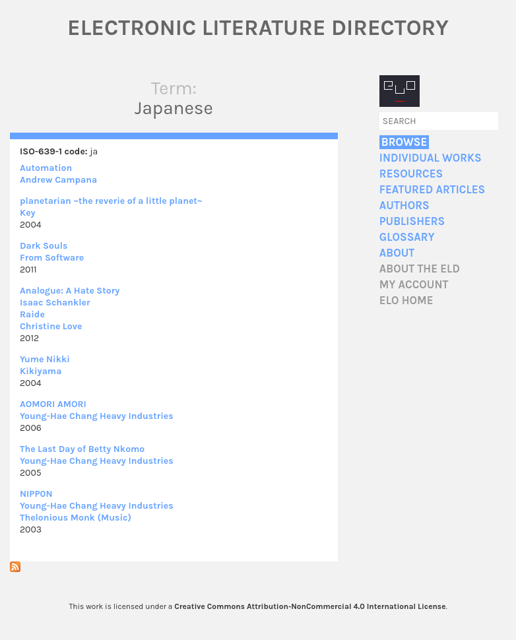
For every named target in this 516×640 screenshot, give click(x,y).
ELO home (406, 300)
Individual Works (430, 158)
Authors (404, 205)
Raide (32, 314)
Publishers (412, 221)
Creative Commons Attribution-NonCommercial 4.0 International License (309, 606)
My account (414, 284)
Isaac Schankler (55, 302)
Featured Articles (432, 189)
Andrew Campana (58, 179)
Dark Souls (43, 245)
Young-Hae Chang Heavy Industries (97, 416)
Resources (411, 174)
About (396, 253)
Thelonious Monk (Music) (75, 517)
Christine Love (51, 326)
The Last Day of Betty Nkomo (82, 449)
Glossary (407, 237)
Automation (46, 168)
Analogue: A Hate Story (69, 290)
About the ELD (419, 269)
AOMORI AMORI (53, 404)
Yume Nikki (45, 359)
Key (28, 212)
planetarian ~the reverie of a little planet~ (111, 201)
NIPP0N (36, 493)
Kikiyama (40, 371)
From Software (52, 257)
